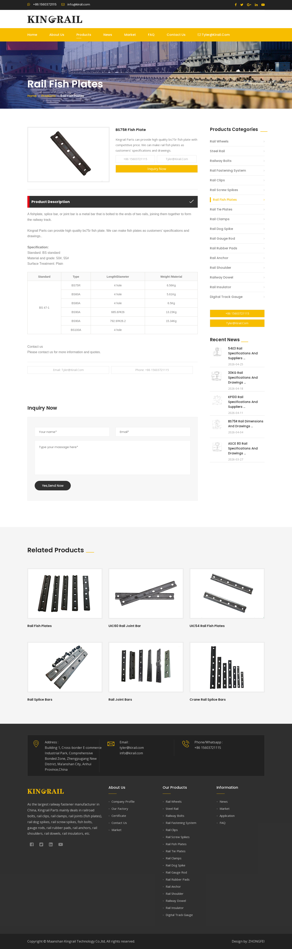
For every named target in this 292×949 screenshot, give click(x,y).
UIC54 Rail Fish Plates (207, 626)
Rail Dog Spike (221, 228)
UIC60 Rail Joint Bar (124, 626)
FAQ (151, 34)
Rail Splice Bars (39, 699)
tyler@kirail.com (214, 34)
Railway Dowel (221, 277)
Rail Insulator (220, 287)
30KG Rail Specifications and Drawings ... (243, 378)
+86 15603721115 (42, 4)
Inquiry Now (156, 169)
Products (83, 34)
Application (227, 816)
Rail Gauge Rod (222, 238)
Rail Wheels (219, 141)
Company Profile (123, 801)
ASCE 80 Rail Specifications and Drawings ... (243, 448)
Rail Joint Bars (120, 699)
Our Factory (120, 809)
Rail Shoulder (220, 267)
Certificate (119, 816)
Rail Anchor (219, 258)
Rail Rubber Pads (223, 248)
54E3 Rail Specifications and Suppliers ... (243, 353)
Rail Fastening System (228, 170)
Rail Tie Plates (221, 209)
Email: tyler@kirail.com (68, 370)
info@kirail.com (75, 4)
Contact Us (176, 34)
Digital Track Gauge (226, 296)
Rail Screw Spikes (224, 190)
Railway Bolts (221, 160)
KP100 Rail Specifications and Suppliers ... (243, 402)
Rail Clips (217, 180)
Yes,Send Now (52, 486)
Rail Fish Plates (225, 199)
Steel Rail (217, 151)
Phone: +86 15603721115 (152, 370)
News (107, 34)
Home (32, 34)
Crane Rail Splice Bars (208, 699)
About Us (56, 34)
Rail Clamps (220, 219)
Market (130, 34)
